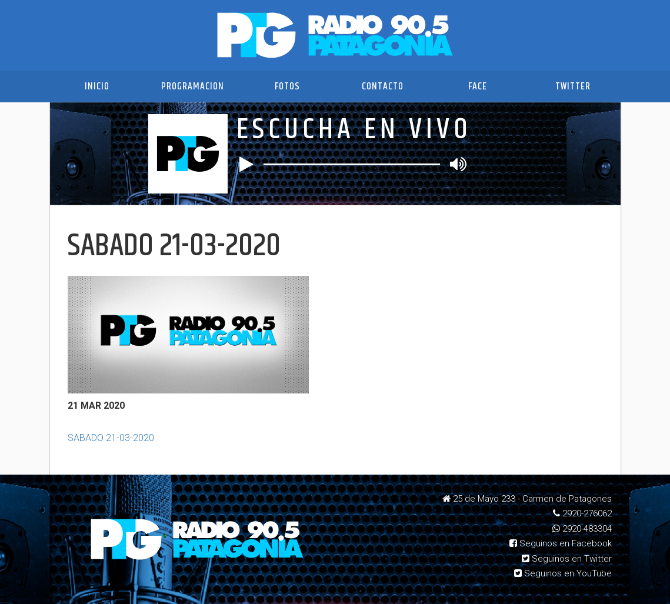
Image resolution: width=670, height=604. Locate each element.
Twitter (573, 86)
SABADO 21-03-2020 (111, 437)
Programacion (192, 86)
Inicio (97, 86)
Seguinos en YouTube (563, 573)
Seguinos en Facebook (560, 543)
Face (477, 86)
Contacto (383, 86)
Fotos (287, 86)
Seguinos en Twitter (567, 558)
